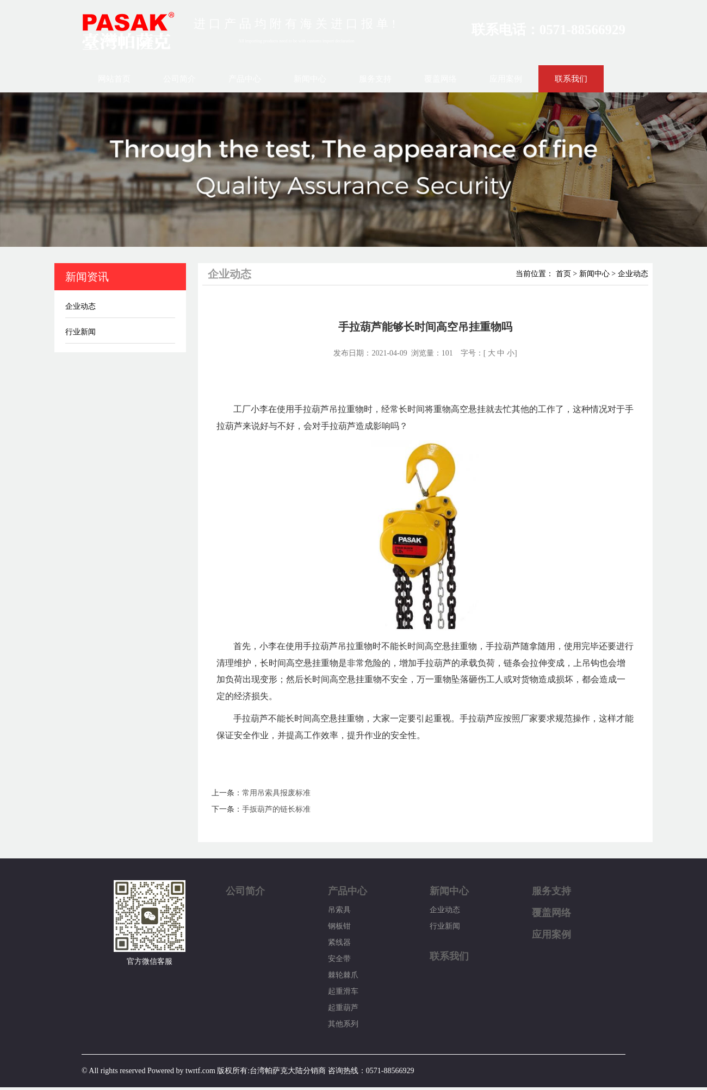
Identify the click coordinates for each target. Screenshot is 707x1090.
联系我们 (571, 78)
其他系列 (343, 1024)
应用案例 (505, 78)
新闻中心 (310, 78)
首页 (563, 274)
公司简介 (179, 78)
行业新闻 (80, 332)
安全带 (339, 959)
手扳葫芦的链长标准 (276, 809)
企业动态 (80, 306)
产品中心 (244, 78)
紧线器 (339, 942)
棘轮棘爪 (343, 975)
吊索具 (339, 910)
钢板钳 (339, 926)
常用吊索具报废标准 (276, 793)
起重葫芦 (343, 1008)
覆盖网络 (440, 78)
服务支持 (375, 78)
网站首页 (114, 78)
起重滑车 (343, 991)
